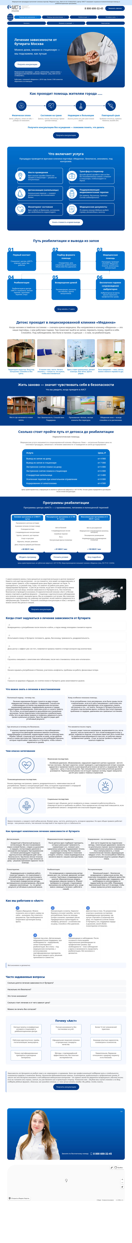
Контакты (26, 23)
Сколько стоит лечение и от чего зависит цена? (29, 1002)
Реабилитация (82, 17)
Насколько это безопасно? (19, 989)
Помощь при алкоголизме (55, 17)
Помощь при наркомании (27, 17)
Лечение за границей (65, 23)
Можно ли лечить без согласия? (22, 1009)
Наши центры (105, 23)
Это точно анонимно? (17, 996)
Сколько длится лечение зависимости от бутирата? (31, 983)
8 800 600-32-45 (94, 8)
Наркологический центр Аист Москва (10, 17)
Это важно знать (111, 17)
